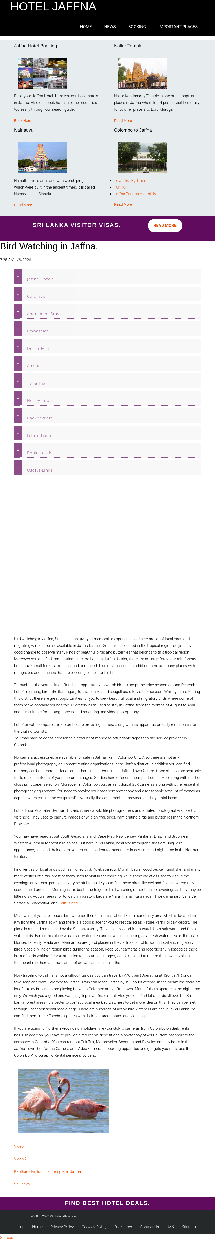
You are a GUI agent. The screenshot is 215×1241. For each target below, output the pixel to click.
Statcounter (10, 1237)
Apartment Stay (43, 313)
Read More (123, 121)
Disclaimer (123, 1227)
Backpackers (40, 417)
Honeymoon (39, 400)
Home (86, 26)
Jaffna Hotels (40, 278)
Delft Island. (68, 903)
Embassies (38, 331)
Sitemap (189, 1226)
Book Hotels (39, 452)
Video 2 (20, 1159)
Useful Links (40, 470)
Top (21, 1226)
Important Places (178, 26)
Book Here (22, 121)
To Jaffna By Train (129, 180)
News (110, 26)
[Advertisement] (35, 555)
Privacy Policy (62, 1227)
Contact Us (149, 1227)
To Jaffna (36, 383)
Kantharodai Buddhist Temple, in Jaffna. (48, 1171)
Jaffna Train (39, 435)
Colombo (36, 296)
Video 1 (20, 1146)
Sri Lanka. (22, 1184)
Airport (34, 365)
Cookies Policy (94, 1227)
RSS (170, 1226)
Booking (137, 26)
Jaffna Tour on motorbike (135, 194)
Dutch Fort (38, 348)
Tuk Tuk (120, 187)
